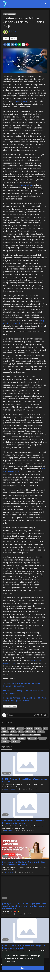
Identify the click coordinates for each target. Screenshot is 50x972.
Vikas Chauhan (9, 872)
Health (41, 732)
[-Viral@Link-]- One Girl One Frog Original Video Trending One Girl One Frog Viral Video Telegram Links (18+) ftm (24, 906)
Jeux (20, 732)
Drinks (38, 728)
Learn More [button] (10, 961)
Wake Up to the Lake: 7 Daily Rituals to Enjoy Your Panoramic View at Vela (24, 946)
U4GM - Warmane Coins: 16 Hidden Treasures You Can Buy (24, 780)
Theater (5, 741)
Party (12, 738)
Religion (21, 738)
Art (3, 728)
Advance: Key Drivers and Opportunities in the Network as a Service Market (23, 821)
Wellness (15, 741)
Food (13, 732)
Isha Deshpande (9, 831)
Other (4, 738)
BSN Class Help (22, 101)
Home (4, 735)
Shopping (32, 738)
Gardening (30, 732)
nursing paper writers (23, 185)
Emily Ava (12, 31)
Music (23, 735)
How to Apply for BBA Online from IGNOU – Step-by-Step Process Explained (24, 863)
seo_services (10, 706)
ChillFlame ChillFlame (11, 789)
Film (45, 728)
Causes (11, 728)
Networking (10, 14)
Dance (29, 728)
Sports (42, 738)
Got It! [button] (23, 968)
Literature (14, 735)
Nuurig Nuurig (8, 914)
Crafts (20, 728)
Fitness (5, 732)
